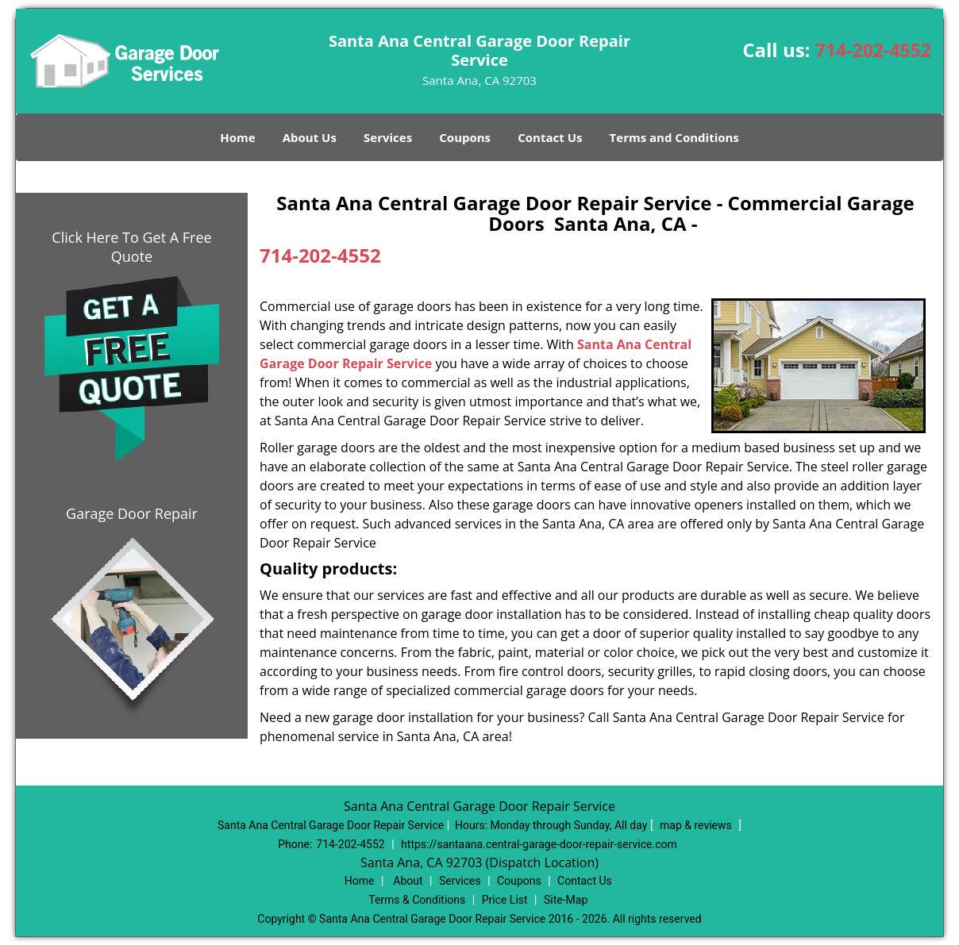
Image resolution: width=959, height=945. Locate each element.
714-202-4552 (873, 50)
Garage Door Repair (132, 513)
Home (237, 137)
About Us (310, 137)
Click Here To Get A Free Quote (131, 247)
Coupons (465, 137)
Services (388, 137)
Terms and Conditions (674, 137)
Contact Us (550, 137)
